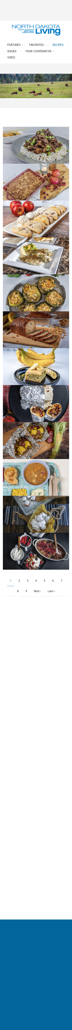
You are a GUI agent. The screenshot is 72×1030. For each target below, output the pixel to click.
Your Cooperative (38, 51)
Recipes (58, 45)
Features (14, 45)
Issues (12, 51)
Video (11, 57)
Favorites (36, 45)
